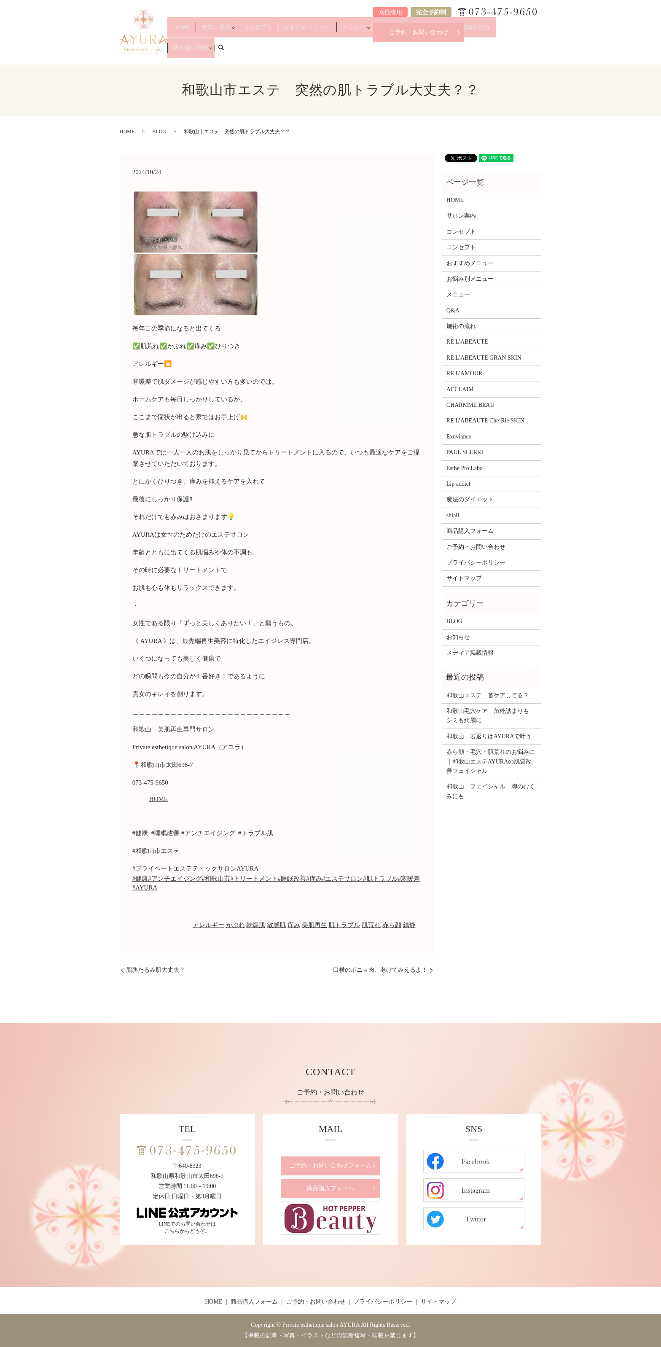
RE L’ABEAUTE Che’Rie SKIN (485, 420)
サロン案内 (249, 51)
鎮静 (409, 925)
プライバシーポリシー (475, 562)
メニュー (364, 51)
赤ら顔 (391, 925)
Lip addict (458, 484)
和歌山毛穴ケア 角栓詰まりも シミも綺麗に (490, 715)
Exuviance (458, 436)
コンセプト (286, 51)
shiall (452, 515)
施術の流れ (470, 51)
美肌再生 (314, 925)
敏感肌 (276, 925)
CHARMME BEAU (470, 405)
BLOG (159, 131)
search (539, 51)
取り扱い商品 (505, 51)
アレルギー (208, 925)
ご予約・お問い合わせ (418, 32)
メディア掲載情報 (470, 653)
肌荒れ (371, 925)
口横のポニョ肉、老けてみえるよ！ (380, 970)
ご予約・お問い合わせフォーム (330, 1165)
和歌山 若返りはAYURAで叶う (489, 736)
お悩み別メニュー (407, 51)
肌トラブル (344, 925)
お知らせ (458, 637)
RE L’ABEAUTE (467, 342)
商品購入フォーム (470, 531)
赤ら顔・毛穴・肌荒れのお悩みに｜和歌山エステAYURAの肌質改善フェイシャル (490, 761)
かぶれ (235, 925)
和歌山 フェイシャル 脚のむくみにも (490, 791)
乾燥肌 (255, 925)
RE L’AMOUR (464, 373)
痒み (294, 925)
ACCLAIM (460, 389)
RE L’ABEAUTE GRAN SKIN (483, 358)
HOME (222, 51)
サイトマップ (464, 578)
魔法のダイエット (470, 499)
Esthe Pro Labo (464, 468)
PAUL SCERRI (464, 452)
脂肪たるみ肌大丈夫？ (155, 970)
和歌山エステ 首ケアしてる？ (487, 695)
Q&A (444, 51)
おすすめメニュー (326, 51)
